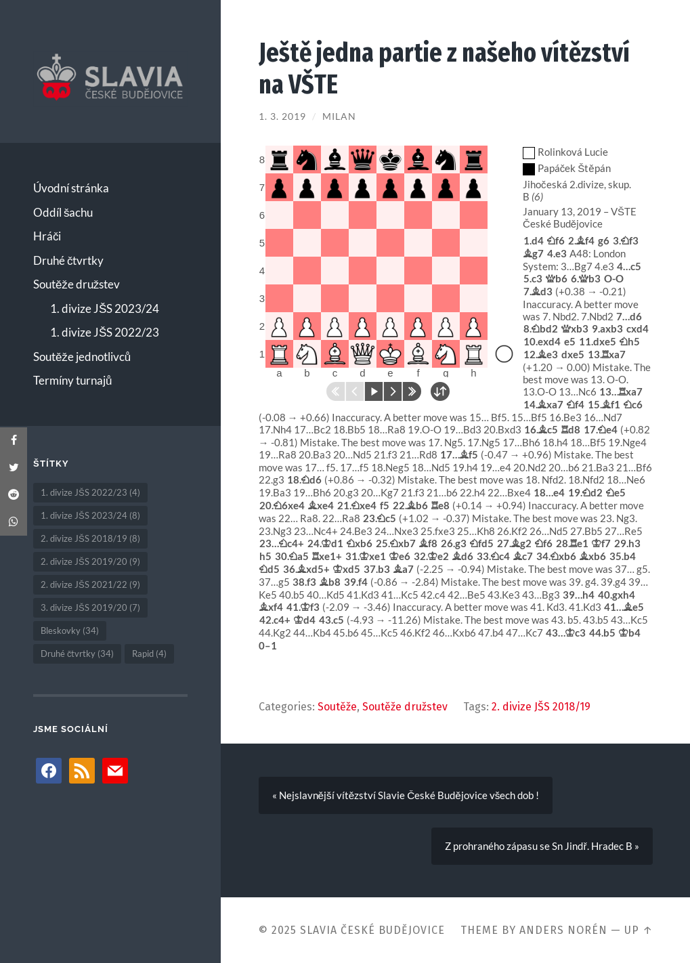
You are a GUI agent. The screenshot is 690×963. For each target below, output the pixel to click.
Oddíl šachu (63, 212)
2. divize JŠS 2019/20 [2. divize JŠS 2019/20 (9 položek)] (90, 561)
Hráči (47, 236)
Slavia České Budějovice (372, 930)
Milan (339, 116)
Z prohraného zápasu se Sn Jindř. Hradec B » (542, 846)
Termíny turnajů (72, 380)
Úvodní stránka (71, 188)
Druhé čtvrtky (68, 260)
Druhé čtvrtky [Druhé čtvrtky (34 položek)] (77, 653)
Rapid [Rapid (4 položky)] (149, 653)
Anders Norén (563, 930)
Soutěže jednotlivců (82, 356)
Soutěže (337, 706)
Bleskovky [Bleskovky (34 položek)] (70, 630)
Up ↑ (638, 930)
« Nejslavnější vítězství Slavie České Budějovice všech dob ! (406, 795)
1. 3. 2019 (282, 116)
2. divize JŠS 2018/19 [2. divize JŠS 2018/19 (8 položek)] (90, 538)
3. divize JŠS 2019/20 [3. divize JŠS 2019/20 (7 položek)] (90, 607)
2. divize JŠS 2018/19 (541, 706)
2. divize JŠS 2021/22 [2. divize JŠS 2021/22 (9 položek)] (90, 584)
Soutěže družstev (76, 284)
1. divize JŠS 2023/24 (104, 308)
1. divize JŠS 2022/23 (104, 332)
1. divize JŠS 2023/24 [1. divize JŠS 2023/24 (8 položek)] (90, 515)
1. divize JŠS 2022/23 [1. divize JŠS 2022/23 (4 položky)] (90, 492)
